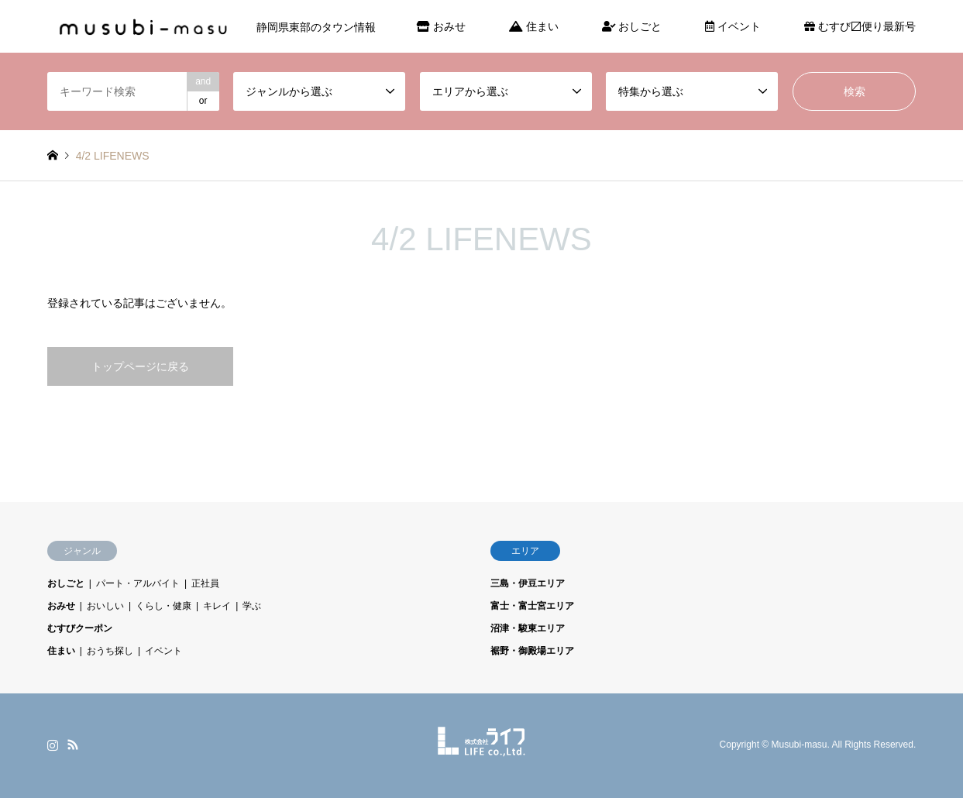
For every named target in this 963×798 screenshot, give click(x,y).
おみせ (441, 26)
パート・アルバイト (138, 583)
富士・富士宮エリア (532, 605)
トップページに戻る (140, 366)
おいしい (105, 605)
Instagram (52, 744)
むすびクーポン (79, 628)
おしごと (632, 26)
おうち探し (110, 650)
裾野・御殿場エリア (532, 650)
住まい (534, 26)
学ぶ (251, 605)
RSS (72, 744)
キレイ (217, 605)
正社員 (205, 583)
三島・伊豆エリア (527, 583)
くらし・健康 (163, 605)
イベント (733, 26)
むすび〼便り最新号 (860, 26)
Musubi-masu (799, 745)
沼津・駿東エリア (527, 628)
